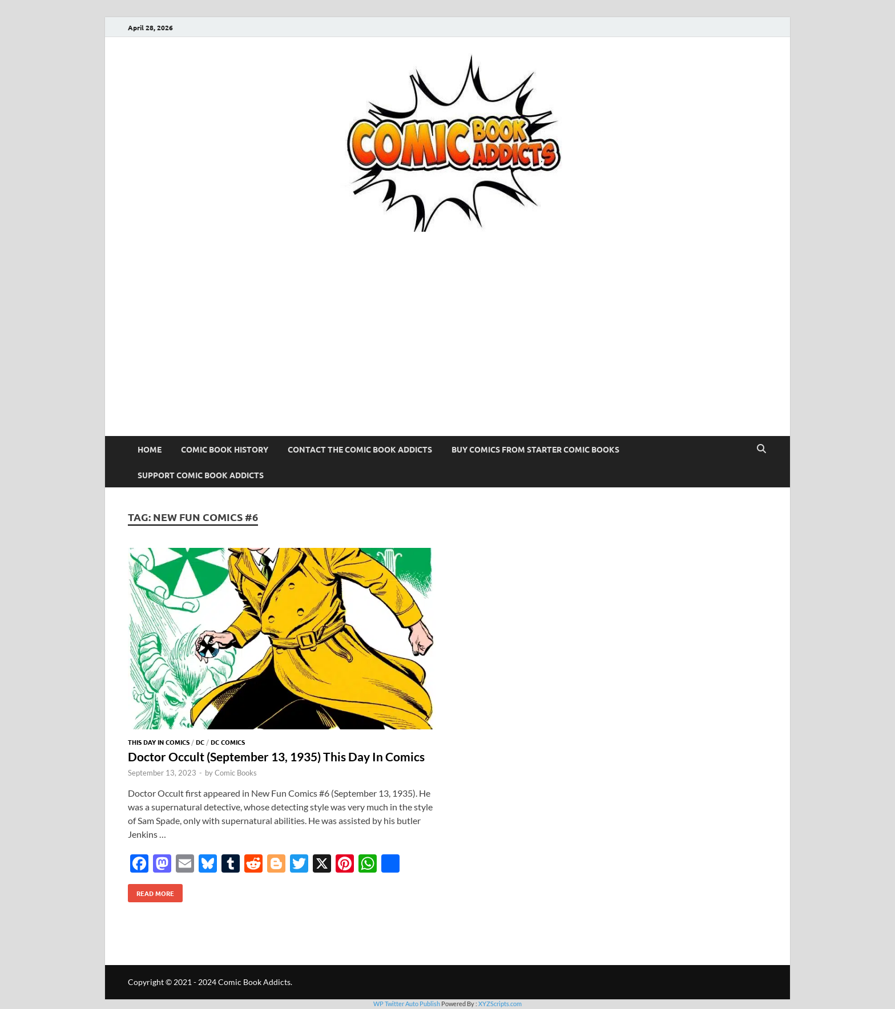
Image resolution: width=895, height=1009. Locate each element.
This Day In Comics (159, 741)
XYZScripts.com (500, 1003)
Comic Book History (224, 449)
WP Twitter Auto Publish (406, 1003)
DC (200, 741)
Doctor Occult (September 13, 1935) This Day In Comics (276, 756)
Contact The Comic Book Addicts (360, 449)
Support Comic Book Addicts (201, 475)
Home (150, 449)
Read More (151, 891)
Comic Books (236, 772)
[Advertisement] (447, 350)
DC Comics (228, 741)
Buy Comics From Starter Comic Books (535, 449)
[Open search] (761, 449)
